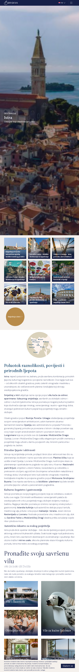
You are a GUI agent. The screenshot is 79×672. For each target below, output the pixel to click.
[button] (62, 2)
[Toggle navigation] (71, 3)
